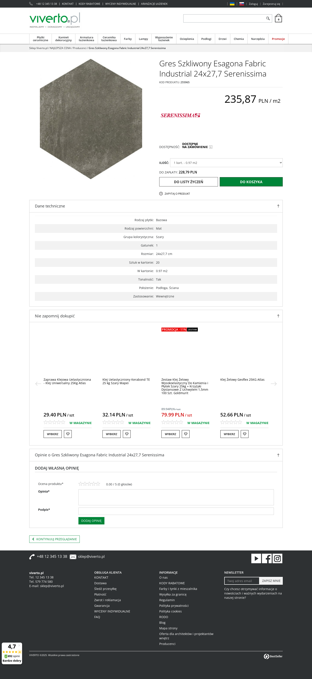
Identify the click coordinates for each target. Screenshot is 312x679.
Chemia (239, 39)
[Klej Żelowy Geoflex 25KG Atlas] (242, 379)
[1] (80, 484)
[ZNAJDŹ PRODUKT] (224, 18)
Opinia (44, 491)
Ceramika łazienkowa (109, 38)
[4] (93, 484)
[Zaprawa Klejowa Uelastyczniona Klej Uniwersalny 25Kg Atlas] (67, 381)
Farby (128, 39)
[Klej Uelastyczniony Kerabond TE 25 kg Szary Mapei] (126, 381)
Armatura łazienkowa (86, 38)
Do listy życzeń (188, 182)
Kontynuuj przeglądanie (54, 539)
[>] (274, 383)
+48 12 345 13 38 (46, 4)
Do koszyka (251, 182)
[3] (89, 484)
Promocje (278, 39)
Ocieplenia (187, 39)
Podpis (44, 510)
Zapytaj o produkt (177, 194)
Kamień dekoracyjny (63, 38)
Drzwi (223, 39)
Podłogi (206, 39)
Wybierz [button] (52, 434)
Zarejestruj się (271, 4)
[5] (98, 484)
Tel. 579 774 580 (41, 581)
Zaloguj (253, 4)
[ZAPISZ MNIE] (271, 580)
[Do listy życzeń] (68, 434)
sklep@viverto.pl (91, 556)
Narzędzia (258, 39)
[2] (85, 484)
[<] (38, 383)
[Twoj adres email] (241, 580)
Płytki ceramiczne (40, 38)
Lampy (143, 39)
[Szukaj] (268, 18)
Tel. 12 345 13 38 (41, 577)
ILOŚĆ (164, 163)
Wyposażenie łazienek (164, 38)
